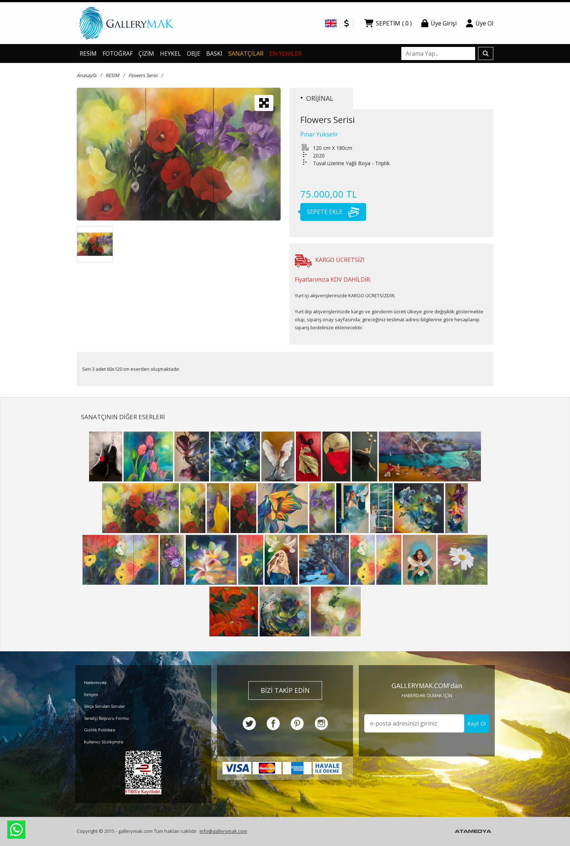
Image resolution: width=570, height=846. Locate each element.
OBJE (193, 53)
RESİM (88, 53)
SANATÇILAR (246, 53)
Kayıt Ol (476, 723)
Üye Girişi (439, 23)
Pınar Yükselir (319, 134)
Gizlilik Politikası (99, 729)
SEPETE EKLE (330, 212)
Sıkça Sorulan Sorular (104, 706)
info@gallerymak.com (223, 831)
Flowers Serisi (142, 75)
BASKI (214, 53)
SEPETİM (388, 23)
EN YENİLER (285, 53)
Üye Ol (479, 23)
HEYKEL (170, 53)
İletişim (91, 694)
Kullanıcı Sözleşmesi (103, 741)
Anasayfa (86, 75)
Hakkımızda (95, 682)
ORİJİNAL (317, 98)
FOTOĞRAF (118, 53)
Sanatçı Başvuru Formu (106, 718)
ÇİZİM (146, 53)
